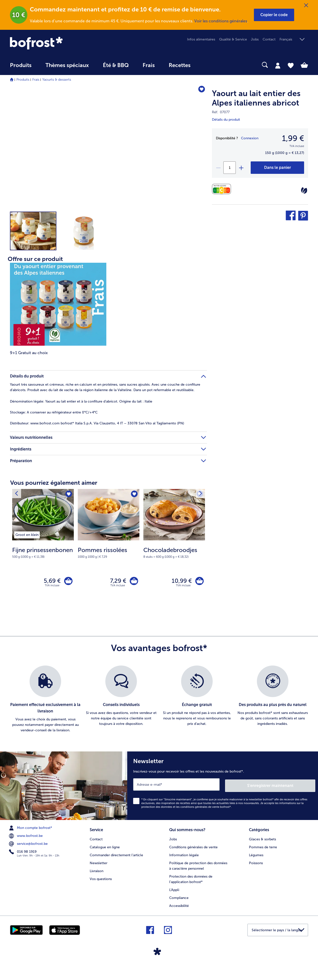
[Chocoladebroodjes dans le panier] (199, 582)
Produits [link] (21, 65)
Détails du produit (226, 119)
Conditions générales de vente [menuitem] (193, 846)
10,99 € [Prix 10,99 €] (180, 581)
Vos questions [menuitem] (101, 878)
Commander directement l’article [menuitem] (116, 854)
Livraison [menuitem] (96, 870)
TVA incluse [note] (52, 587)
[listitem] (27, 533)
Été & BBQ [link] (116, 65)
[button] (274, 15)
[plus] (241, 167)
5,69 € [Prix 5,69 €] (50, 581)
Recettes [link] (180, 65)
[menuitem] (21, 67)
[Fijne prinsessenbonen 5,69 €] (43, 547)
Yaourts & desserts (56, 79)
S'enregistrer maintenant (286, 785)
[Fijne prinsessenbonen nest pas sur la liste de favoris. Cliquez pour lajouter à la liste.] (68, 494)
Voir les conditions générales (220, 21)
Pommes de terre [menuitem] (263, 846)
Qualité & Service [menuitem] (233, 39)
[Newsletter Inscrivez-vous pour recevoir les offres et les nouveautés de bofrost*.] (222, 786)
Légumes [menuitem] (256, 854)
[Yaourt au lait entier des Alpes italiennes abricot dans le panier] (277, 167)
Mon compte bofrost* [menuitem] (31, 827)
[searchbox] (208, 65)
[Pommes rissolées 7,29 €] (108, 547)
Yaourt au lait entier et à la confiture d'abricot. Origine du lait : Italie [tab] (81, 401)
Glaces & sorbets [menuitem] (262, 838)
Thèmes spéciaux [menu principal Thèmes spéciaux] (67, 65)
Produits (22, 79)
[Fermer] (306, 5)
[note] (43, 552)
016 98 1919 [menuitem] (23, 851)
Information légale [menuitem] (184, 854)
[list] (159, 700)
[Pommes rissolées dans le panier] (133, 582)
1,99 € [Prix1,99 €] (293, 138)
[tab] (278, 65)
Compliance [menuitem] (179, 897)
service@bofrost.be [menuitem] (29, 843)
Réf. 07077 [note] (221, 112)
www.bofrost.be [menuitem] (26, 835)
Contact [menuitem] (269, 39)
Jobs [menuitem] (255, 39)
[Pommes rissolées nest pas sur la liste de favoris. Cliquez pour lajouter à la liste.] (134, 494)
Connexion (249, 138)
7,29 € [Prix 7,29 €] (117, 581)
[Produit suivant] (17, 494)
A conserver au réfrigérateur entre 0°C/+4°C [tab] (54, 412)
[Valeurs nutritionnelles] (223, 189)
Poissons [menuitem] (256, 862)
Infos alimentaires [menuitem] (201, 39)
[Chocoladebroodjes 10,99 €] (174, 547)
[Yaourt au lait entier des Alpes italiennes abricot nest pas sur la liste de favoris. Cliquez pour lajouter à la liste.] (200, 89)
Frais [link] (149, 65)
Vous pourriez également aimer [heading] (53, 482)
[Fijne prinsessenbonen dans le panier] (68, 582)
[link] (54, 43)
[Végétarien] (304, 190)
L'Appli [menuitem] (174, 889)
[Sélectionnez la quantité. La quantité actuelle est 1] (229, 167)
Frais (35, 79)
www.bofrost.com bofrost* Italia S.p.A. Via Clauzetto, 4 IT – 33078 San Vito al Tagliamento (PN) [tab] (97, 423)
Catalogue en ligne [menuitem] (105, 846)
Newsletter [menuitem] (98, 862)
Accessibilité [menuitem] (179, 905)
